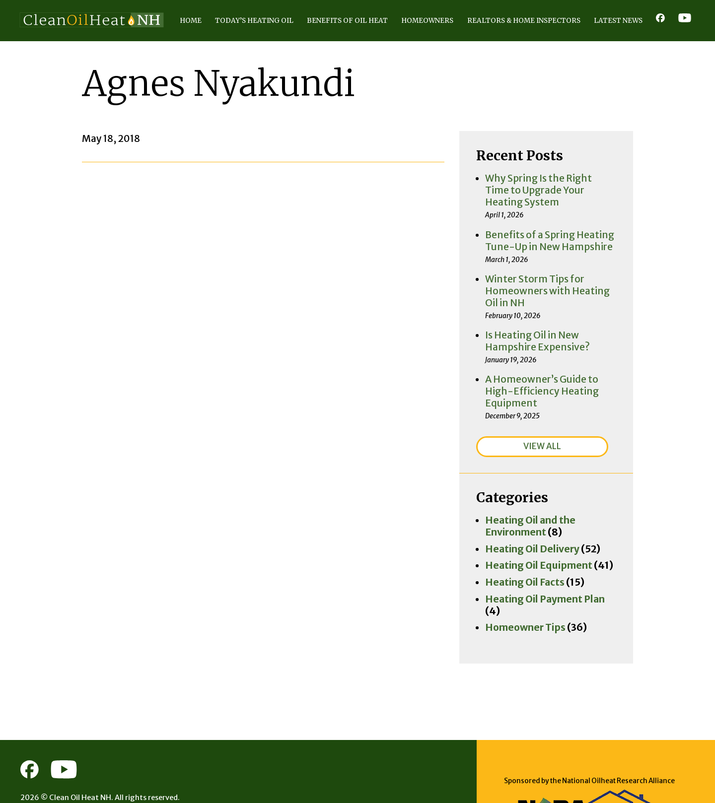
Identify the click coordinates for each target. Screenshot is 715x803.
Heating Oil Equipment (551, 526)
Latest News (570, 47)
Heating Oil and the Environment (573, 495)
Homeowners (334, 47)
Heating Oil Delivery (545, 511)
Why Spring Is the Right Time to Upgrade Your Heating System (586, 206)
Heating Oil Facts (539, 542)
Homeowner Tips (540, 573)
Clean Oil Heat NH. (81, 744)
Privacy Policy (48, 775)
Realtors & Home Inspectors (453, 47)
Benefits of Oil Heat (233, 47)
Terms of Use (102, 775)
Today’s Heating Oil (116, 47)
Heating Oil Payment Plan (557, 558)
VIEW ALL (580, 421)
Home (32, 47)
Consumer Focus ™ (78, 759)
